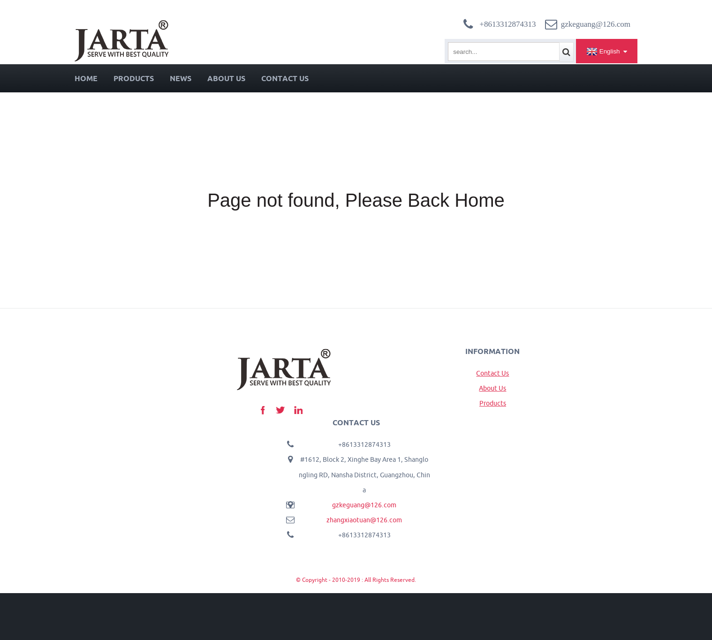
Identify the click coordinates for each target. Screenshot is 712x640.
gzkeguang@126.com (364, 505)
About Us (226, 78)
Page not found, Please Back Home (356, 200)
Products (134, 78)
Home (86, 78)
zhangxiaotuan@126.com (364, 520)
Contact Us (285, 78)
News (180, 78)
